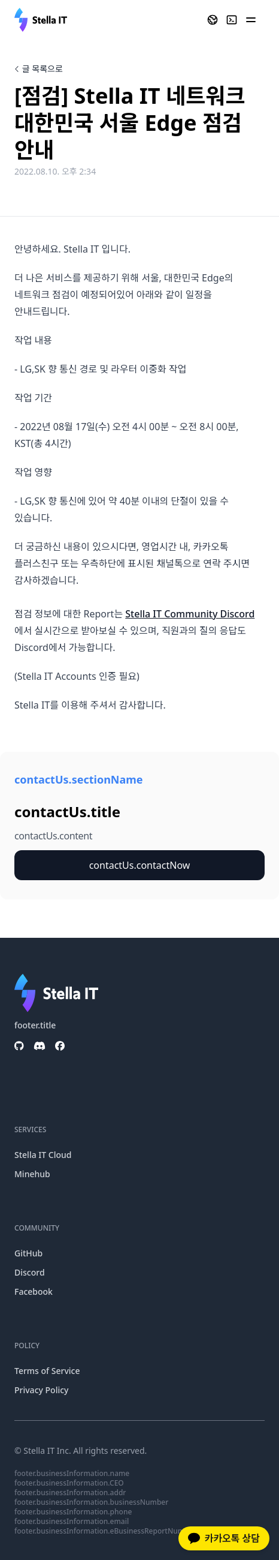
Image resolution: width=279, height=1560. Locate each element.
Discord (29, 1272)
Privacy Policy (41, 1390)
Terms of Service (47, 1370)
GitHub (28, 1253)
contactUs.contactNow (139, 865)
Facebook (33, 1291)
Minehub (32, 1174)
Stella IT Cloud (42, 1154)
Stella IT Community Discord (189, 613)
